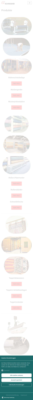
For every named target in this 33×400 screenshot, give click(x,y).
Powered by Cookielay (7, 397)
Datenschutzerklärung (12, 395)
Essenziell (5, 370)
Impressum (24, 395)
